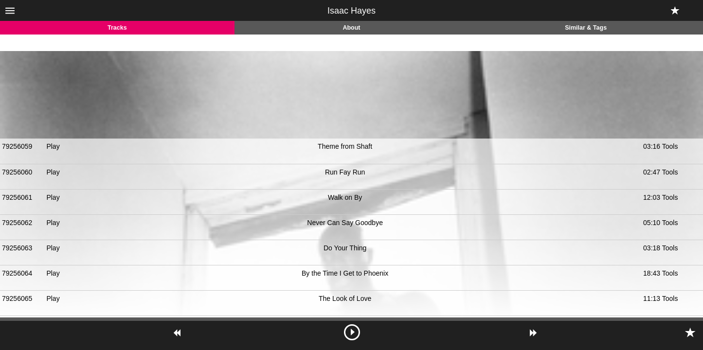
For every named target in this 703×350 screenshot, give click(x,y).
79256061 (17, 197)
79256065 (17, 298)
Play (52, 146)
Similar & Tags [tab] (586, 27)
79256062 (17, 223)
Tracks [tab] (117, 27)
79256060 (17, 172)
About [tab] (351, 27)
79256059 (17, 146)
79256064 (17, 273)
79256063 (17, 248)
